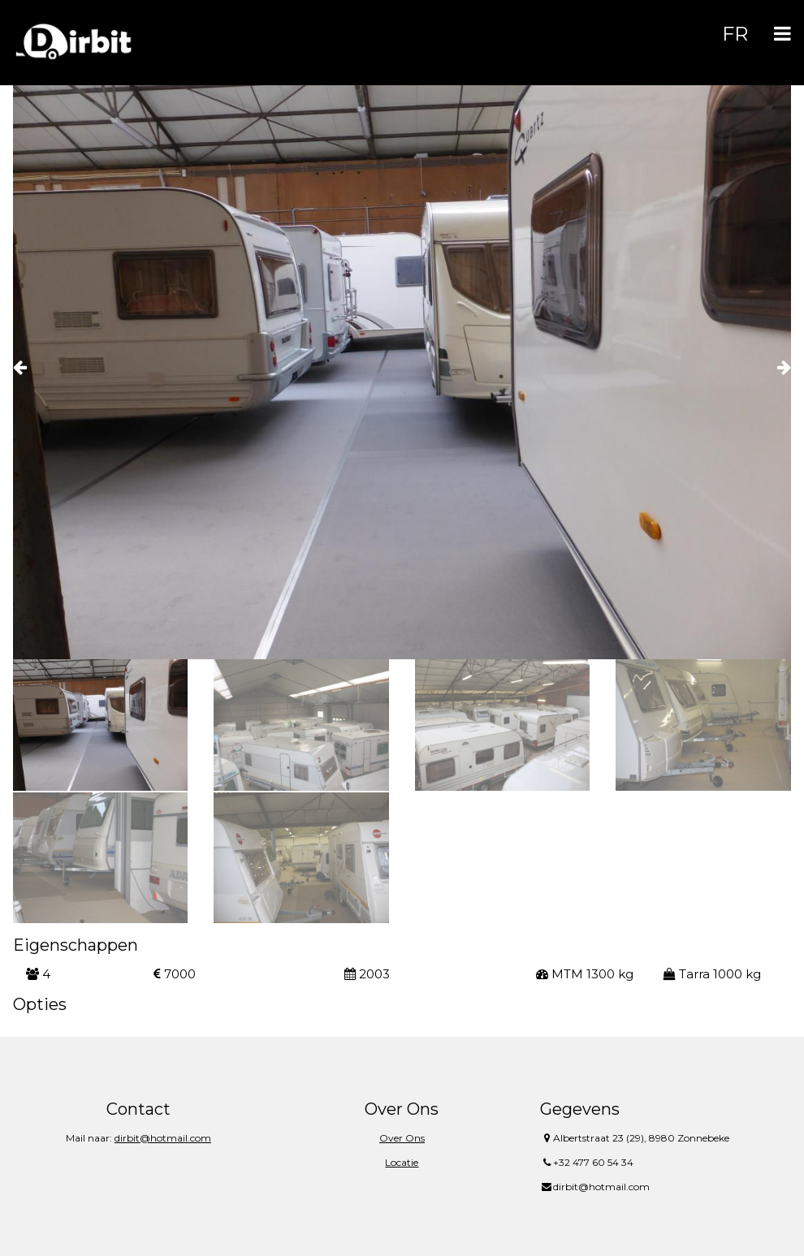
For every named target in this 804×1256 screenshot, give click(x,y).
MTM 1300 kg (584, 974)
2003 (367, 974)
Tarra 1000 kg (712, 974)
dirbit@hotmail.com (163, 1138)
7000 (174, 974)
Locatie (401, 1162)
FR (735, 33)
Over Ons (402, 1138)
